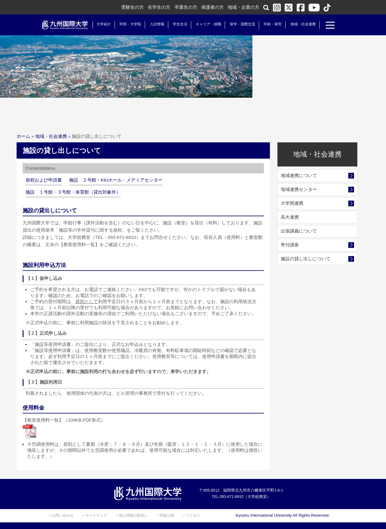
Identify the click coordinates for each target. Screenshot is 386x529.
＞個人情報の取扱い (131, 515)
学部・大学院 (127, 24)
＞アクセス (191, 515)
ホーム (23, 136)
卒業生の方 (186, 7)
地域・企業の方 (243, 7)
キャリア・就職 (204, 24)
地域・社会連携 (299, 24)
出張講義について (299, 230)
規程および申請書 (44, 179)
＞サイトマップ (94, 515)
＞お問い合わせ (61, 515)
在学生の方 (159, 7)
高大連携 (290, 217)
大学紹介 (100, 24)
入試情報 (153, 24)
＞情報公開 (165, 515)
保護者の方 (212, 7)
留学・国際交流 (239, 24)
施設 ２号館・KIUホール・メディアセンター (116, 179)
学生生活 (176, 24)
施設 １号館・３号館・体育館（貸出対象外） (73, 192)
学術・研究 (269, 24)
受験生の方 (132, 7)
